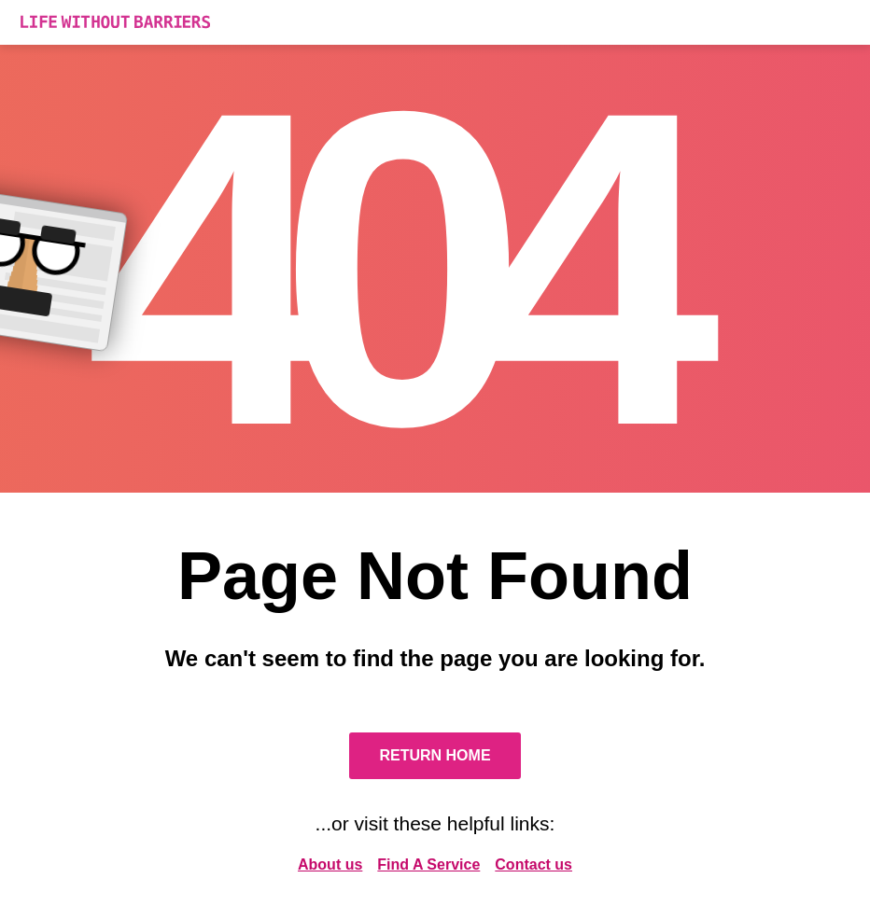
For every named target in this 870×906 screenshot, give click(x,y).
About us (330, 864)
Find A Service (428, 864)
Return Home (434, 755)
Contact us (533, 864)
